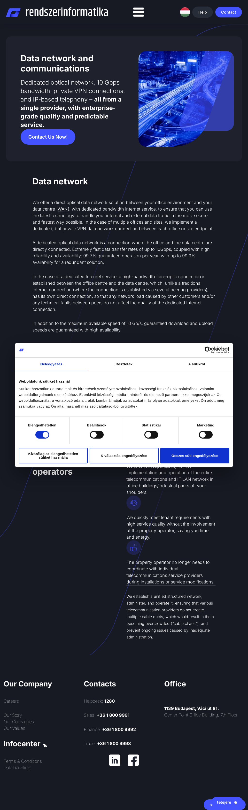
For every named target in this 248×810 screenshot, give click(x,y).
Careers (11, 701)
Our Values (14, 728)
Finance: (110, 729)
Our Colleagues (19, 721)
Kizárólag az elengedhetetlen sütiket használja (53, 455)
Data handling (17, 767)
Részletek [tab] (124, 364)
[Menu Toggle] (138, 12)
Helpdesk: (99, 701)
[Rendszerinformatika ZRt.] (204, 760)
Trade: (107, 743)
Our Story (13, 715)
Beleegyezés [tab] (51, 364)
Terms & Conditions (23, 761)
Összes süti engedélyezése (194, 456)
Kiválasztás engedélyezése (124, 456)
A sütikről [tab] (196, 364)
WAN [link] (63, 209)
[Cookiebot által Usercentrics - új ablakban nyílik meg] (208, 350)
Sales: (107, 715)
